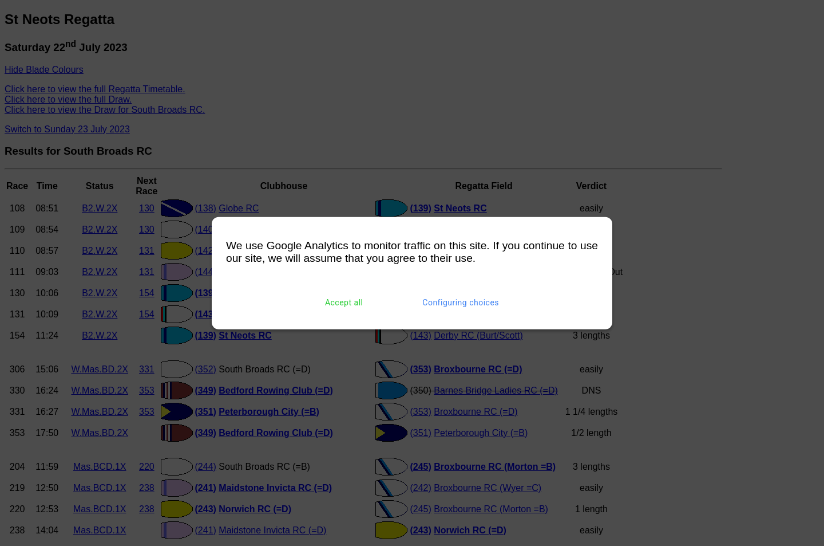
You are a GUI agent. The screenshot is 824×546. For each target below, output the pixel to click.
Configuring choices (461, 302)
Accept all (344, 302)
